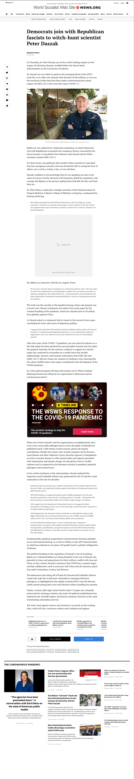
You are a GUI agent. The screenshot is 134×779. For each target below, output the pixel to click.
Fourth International (38, 19)
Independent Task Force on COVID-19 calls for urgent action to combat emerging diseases (38, 622)
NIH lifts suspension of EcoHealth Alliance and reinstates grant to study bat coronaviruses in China (86, 623)
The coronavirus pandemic (36, 650)
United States (61, 650)
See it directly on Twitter (68, 272)
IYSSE (70, 19)
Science (50, 650)
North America (73, 650)
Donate (100, 19)
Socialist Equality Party (57, 19)
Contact (116, 3)
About (122, 3)
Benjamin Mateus (33, 53)
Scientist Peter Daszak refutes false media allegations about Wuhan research (62, 622)
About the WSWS (80, 19)
